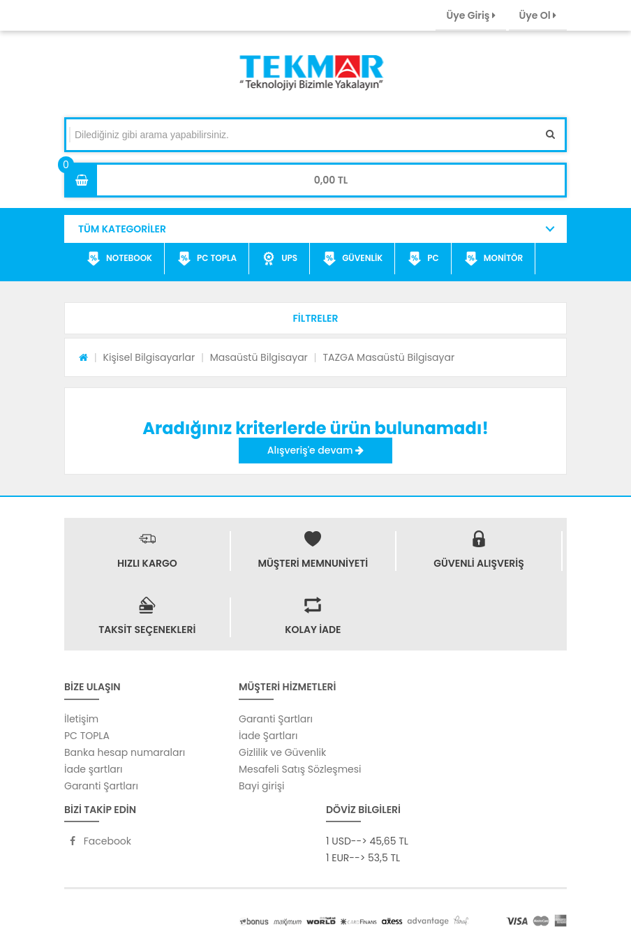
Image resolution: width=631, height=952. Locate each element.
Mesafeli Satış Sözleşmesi (300, 769)
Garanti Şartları (101, 786)
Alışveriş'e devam (315, 450)
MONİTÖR (493, 259)
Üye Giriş (470, 15)
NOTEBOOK (119, 259)
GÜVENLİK (352, 259)
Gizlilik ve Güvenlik (282, 752)
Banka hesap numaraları (124, 752)
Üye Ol (537, 15)
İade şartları (93, 769)
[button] (315, 318)
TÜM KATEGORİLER (122, 229)
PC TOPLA (207, 259)
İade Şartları (268, 736)
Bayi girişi (261, 786)
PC (423, 259)
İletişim (81, 719)
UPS (279, 259)
